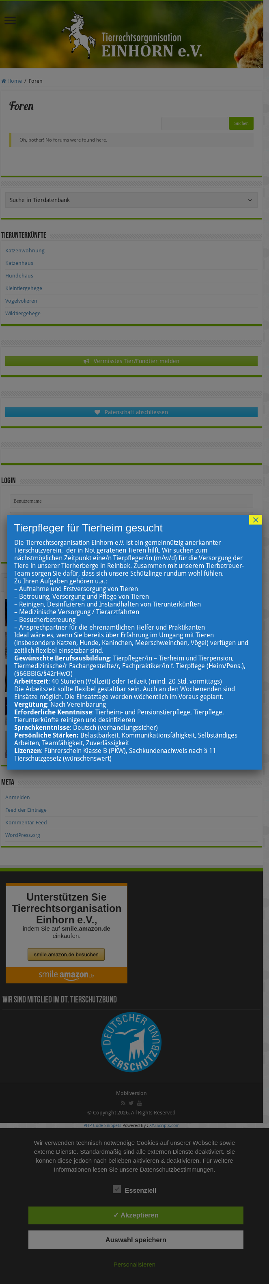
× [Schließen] (255, 520)
